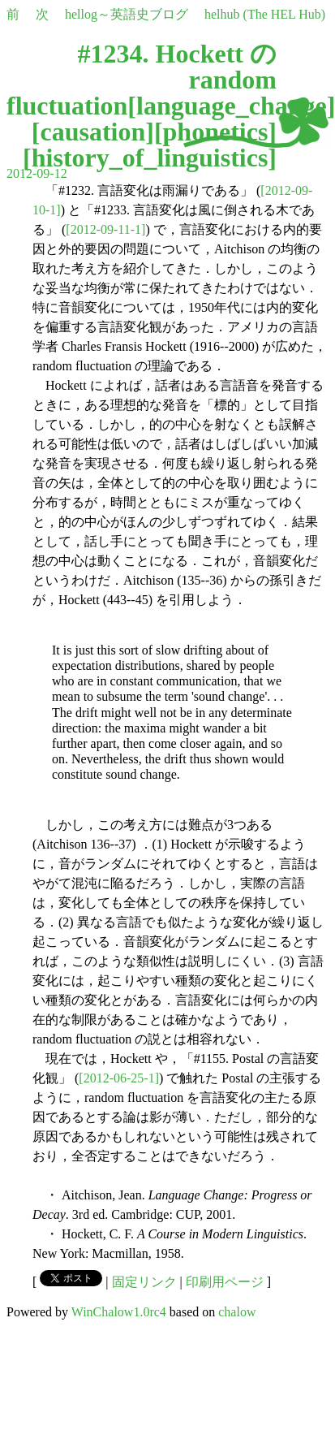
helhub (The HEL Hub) (264, 14)
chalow (237, 1312)
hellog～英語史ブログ (126, 14)
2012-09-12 (36, 173)
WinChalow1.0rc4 (118, 1312)
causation (92, 131)
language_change (231, 105)
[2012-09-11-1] (105, 229)
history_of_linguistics (150, 157)
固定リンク (144, 1282)
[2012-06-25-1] (119, 1078)
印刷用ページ (225, 1282)
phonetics (215, 131)
